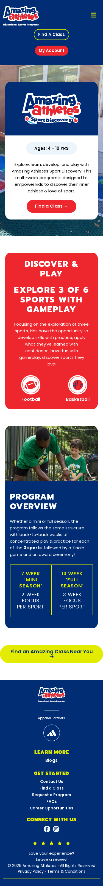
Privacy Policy (31, 871)
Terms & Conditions (66, 871)
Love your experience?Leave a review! (51, 856)
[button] (51, 34)
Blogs (51, 760)
